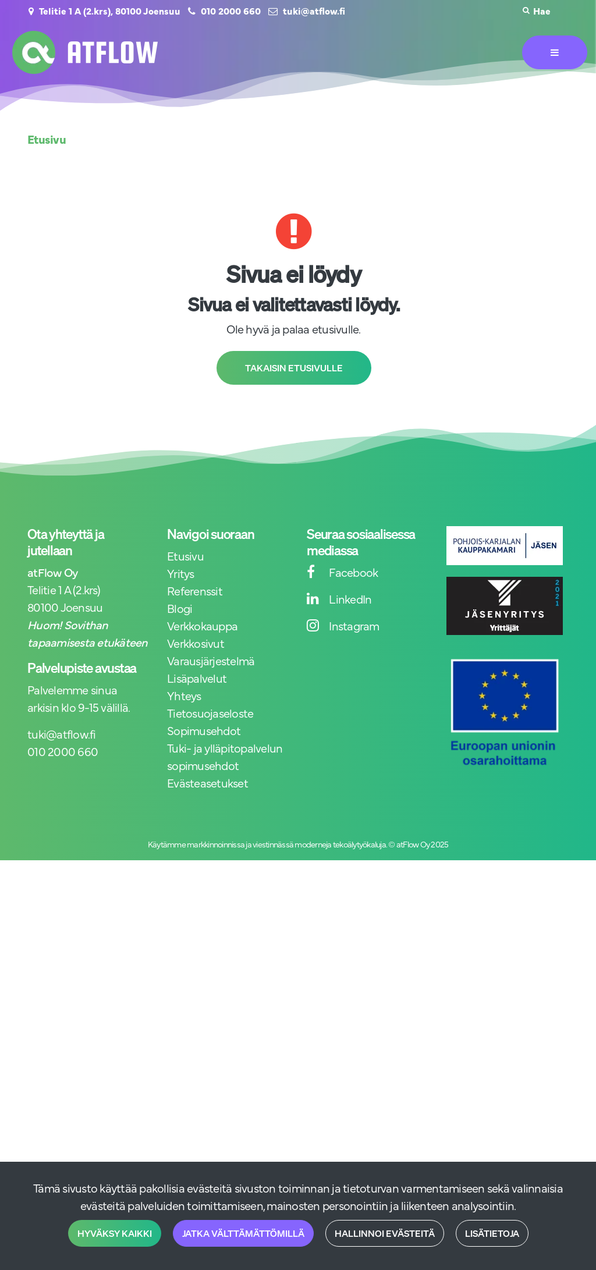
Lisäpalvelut (196, 678)
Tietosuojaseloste (210, 713)
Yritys (180, 573)
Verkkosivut (195, 643)
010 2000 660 (231, 10)
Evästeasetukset (207, 782)
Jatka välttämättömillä (243, 1233)
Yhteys (184, 695)
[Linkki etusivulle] (85, 52)
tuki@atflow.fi (314, 10)
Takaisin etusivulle (294, 367)
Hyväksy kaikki (114, 1233)
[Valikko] (554, 52)
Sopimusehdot (203, 730)
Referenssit (194, 590)
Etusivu (185, 555)
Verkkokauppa (202, 625)
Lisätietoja (492, 1233)
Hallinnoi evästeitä (385, 1233)
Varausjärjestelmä (210, 660)
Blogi (179, 608)
